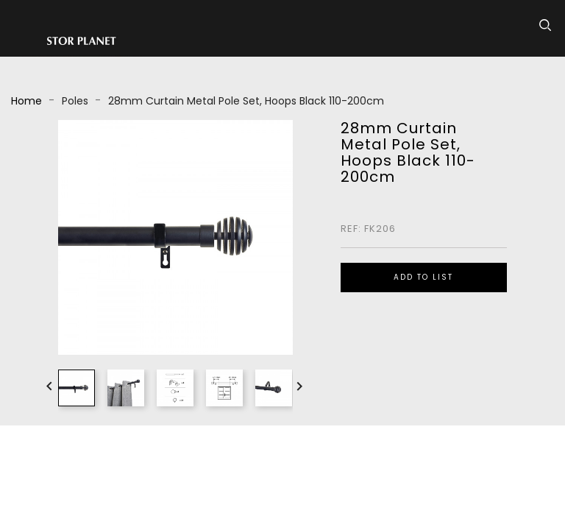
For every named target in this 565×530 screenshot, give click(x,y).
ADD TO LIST (423, 277)
